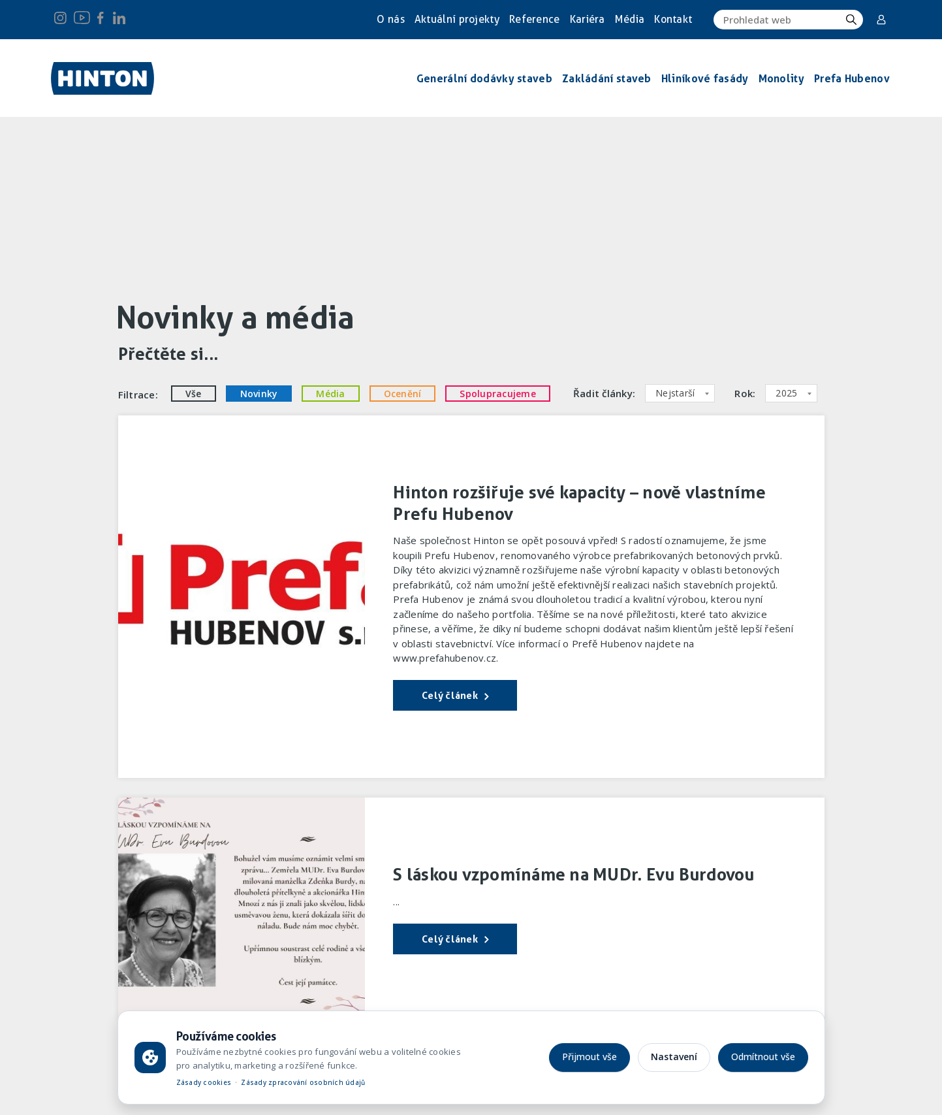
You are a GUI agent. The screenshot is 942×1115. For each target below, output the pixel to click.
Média (630, 19)
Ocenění (403, 393)
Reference (534, 19)
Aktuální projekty (457, 19)
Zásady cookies (204, 1082)
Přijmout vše (589, 1056)
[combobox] (680, 393)
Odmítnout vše (763, 1056)
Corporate (881, 19)
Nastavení (674, 1056)
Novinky (259, 393)
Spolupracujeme (498, 393)
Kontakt (673, 19)
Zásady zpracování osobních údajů (303, 1082)
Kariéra (587, 19)
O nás (391, 19)
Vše (193, 393)
